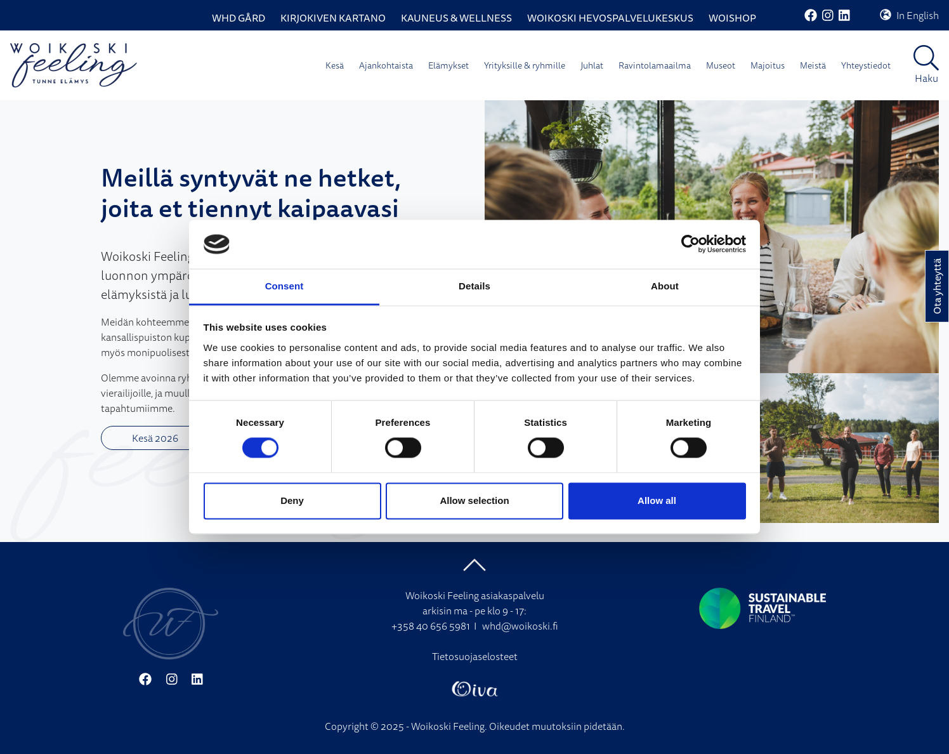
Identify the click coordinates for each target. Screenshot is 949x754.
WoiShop (732, 18)
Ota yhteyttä (937, 286)
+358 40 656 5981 (430, 626)
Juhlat (591, 65)
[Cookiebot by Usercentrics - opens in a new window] (690, 244)
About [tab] (665, 286)
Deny (292, 500)
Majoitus (767, 65)
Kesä (334, 65)
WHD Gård (238, 18)
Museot (720, 65)
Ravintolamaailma (654, 65)
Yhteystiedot (866, 65)
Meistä (813, 65)
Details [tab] (474, 286)
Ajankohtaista (386, 65)
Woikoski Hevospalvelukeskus (610, 18)
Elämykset (448, 65)
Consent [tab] (284, 286)
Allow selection (474, 500)
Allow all (657, 500)
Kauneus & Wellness (456, 18)
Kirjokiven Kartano (333, 18)
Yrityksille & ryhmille (524, 65)
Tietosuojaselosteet (475, 656)
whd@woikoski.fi (520, 626)
